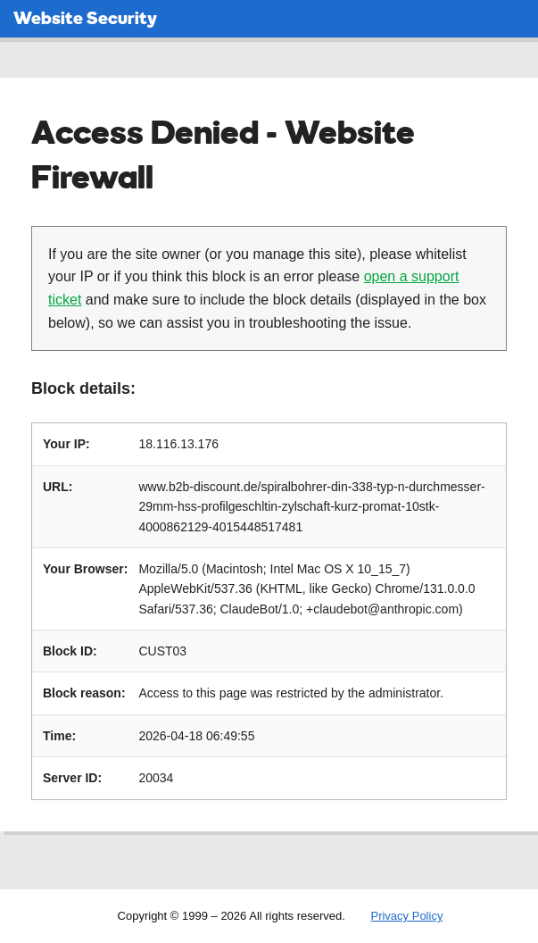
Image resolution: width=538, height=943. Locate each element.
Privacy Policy (406, 915)
